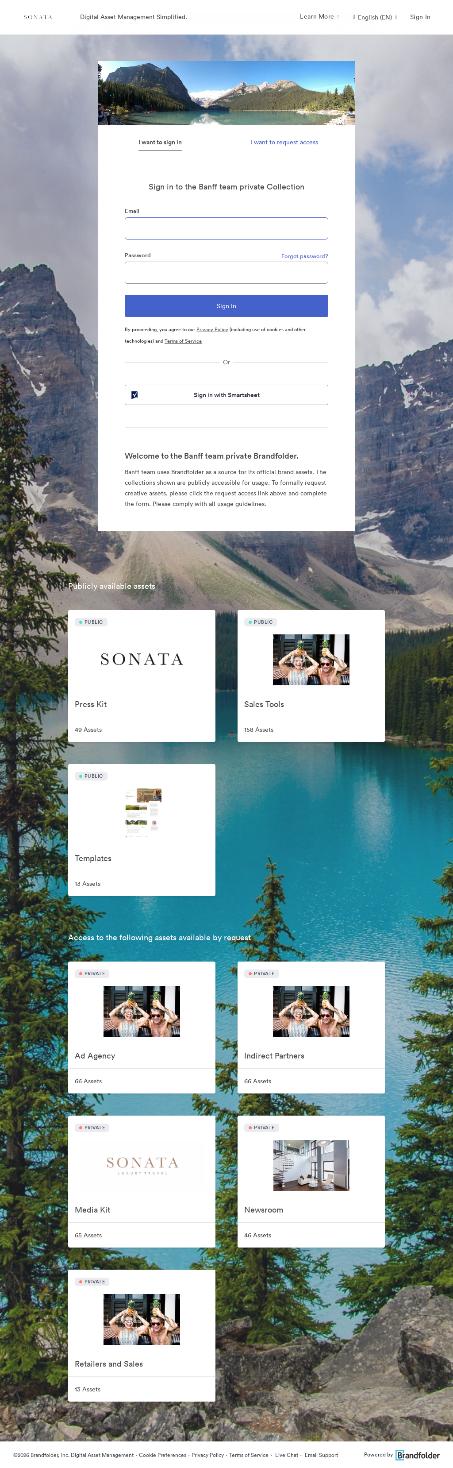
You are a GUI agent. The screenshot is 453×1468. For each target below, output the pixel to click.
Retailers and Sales (109, 1364)
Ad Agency (95, 1056)
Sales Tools (264, 704)
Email (132, 211)
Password (138, 255)
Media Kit (92, 1210)
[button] (374, 17)
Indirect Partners (274, 1056)
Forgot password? (304, 256)
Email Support (320, 1455)
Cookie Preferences (162, 1455)
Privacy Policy (212, 329)
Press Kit (91, 704)
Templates (93, 858)
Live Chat (286, 1455)
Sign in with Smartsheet (195, 394)
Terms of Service (183, 340)
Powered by (402, 1454)
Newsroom (263, 1210)
